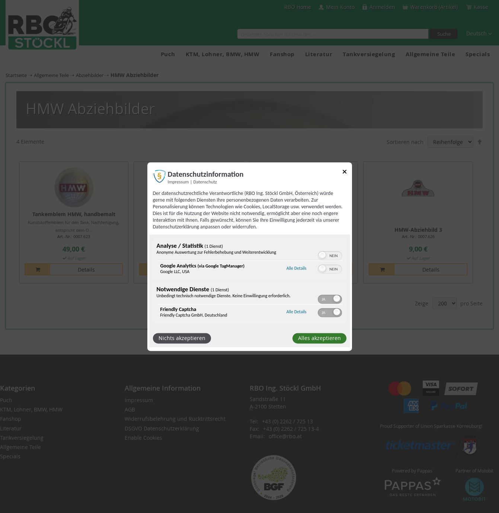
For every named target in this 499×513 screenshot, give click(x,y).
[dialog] (249, 256)
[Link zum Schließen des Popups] (344, 173)
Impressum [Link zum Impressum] (178, 182)
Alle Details (297, 268)
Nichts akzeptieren (182, 338)
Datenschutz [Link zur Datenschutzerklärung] (205, 182)
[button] (322, 254)
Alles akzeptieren (319, 338)
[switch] (330, 255)
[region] (249, 281)
